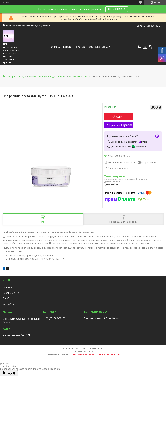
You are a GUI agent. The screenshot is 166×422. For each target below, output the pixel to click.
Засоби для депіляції (80, 76)
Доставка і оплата (99, 47)
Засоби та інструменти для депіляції (47, 76)
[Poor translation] (12, 373)
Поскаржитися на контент (83, 354)
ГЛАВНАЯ (7, 287)
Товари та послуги (16, 76)
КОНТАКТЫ (8, 303)
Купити (120, 116)
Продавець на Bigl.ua (83, 351)
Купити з (120, 125)
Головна (55, 47)
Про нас (80, 47)
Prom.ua (99, 348)
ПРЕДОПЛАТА (116, 9)
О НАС (6, 298)
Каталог (68, 47)
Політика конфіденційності (109, 354)
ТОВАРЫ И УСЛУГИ (12, 292)
